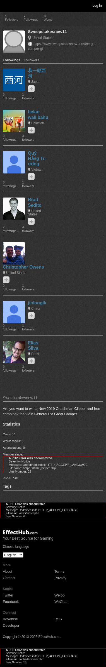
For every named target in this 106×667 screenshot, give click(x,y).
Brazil (35, 354)
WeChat (61, 602)
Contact (9, 578)
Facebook (11, 602)
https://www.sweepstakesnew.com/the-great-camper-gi (64, 46)
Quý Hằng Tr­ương (37, 158)
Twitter (8, 595)
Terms (59, 571)
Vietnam (37, 170)
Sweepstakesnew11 (47, 31)
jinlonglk (37, 302)
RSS (58, 619)
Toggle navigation (6, 5)
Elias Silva (33, 345)
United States (42, 38)
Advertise (10, 619)
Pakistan (37, 123)
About (7, 571)
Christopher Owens (23, 267)
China (35, 309)
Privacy (60, 578)
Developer (11, 625)
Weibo (59, 595)
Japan (35, 82)
